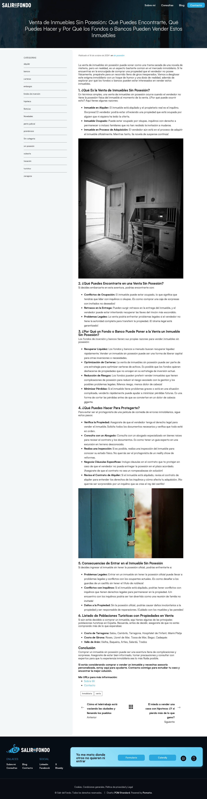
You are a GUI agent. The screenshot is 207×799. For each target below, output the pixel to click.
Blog (24, 764)
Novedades (28, 116)
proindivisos (29, 131)
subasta (27, 153)
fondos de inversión (32, 93)
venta (98, 693)
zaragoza (28, 176)
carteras (27, 78)
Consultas (11, 768)
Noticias (27, 108)
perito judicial (29, 123)
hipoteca (27, 101)
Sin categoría (29, 138)
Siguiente (162, 712)
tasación (27, 161)
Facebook (45, 768)
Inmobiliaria (87, 693)
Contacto (89, 685)
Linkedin (44, 764)
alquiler (27, 64)
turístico (27, 168)
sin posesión (118, 55)
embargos (28, 86)
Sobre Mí (89, 681)
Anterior (99, 710)
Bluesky (59, 768)
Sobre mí (11, 764)
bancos (27, 71)
